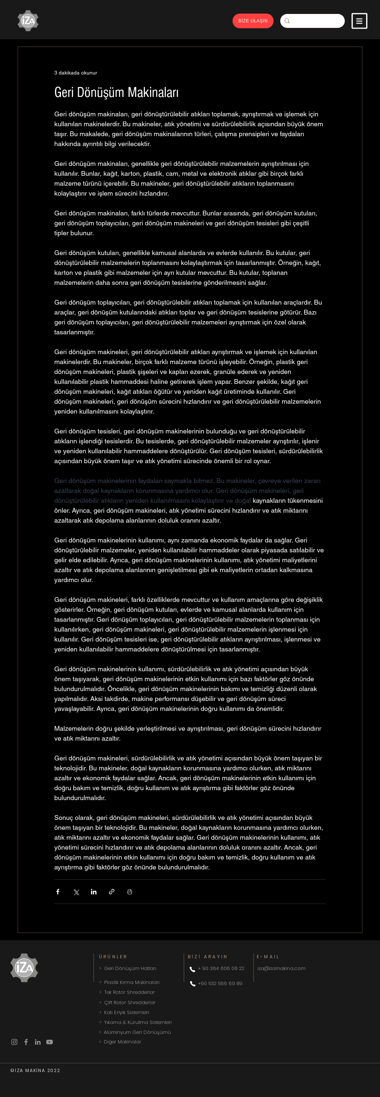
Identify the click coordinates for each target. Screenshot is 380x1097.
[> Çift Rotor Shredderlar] (151, 1003)
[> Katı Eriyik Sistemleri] (151, 1013)
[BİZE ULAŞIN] (253, 21)
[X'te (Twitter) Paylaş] (75, 891)
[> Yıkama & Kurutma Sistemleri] (151, 1022)
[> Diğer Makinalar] (151, 1042)
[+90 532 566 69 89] (222, 984)
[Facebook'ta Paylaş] (57, 891)
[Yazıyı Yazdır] (129, 891)
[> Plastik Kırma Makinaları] (139, 982)
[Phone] (192, 969)
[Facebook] (26, 1042)
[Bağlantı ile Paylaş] (111, 891)
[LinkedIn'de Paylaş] (93, 891)
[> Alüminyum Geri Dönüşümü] (151, 1032)
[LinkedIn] (38, 1042)
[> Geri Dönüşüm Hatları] (137, 969)
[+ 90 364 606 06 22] (223, 969)
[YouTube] (49, 1042)
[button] (359, 20)
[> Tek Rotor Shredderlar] (151, 992)
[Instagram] (14, 1042)
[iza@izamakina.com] (309, 969)
